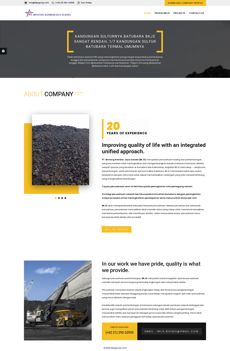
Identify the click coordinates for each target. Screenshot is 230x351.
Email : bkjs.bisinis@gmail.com (172, 331)
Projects (179, 13)
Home (147, 13)
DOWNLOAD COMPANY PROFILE (185, 3)
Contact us (196, 13)
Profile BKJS (162, 13)
